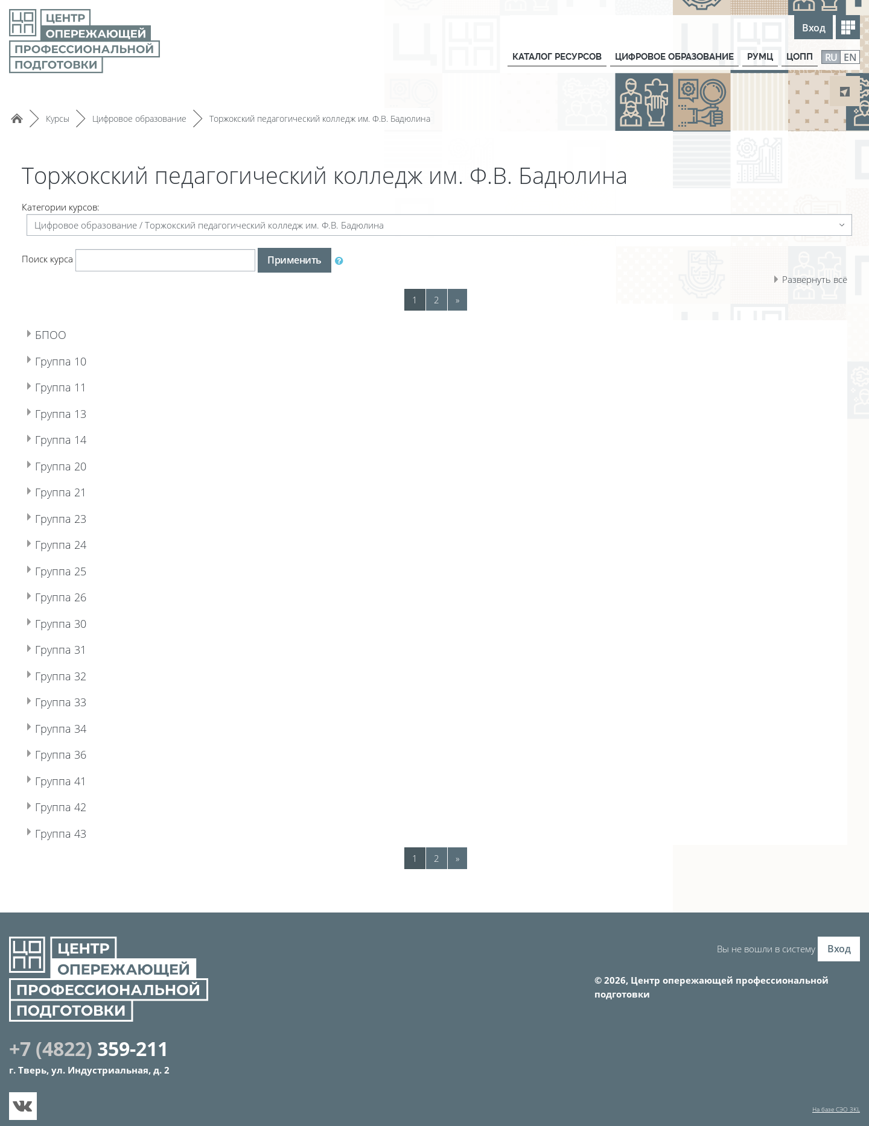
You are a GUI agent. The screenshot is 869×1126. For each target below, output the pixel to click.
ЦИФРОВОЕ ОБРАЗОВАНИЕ (672, 57)
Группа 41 (72, 779)
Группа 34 (72, 727)
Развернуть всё (814, 279)
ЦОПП (799, 57)
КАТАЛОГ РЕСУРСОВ (551, 57)
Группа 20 (72, 464)
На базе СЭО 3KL (836, 1109)
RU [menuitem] (831, 57)
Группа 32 (72, 674)
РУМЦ (759, 57)
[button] (341, 260)
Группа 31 (72, 648)
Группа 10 (72, 359)
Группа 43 (72, 832)
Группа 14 (72, 438)
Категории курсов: (61, 207)
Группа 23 (72, 517)
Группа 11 (72, 385)
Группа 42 (72, 805)
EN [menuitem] (850, 57)
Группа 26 (72, 595)
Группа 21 (72, 490)
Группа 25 (72, 569)
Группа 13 (72, 412)
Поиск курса (47, 259)
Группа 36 (72, 753)
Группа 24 (72, 543)
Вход (813, 27)
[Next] (457, 300)
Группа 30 (72, 622)
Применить (294, 260)
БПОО (57, 333)
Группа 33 (72, 700)
